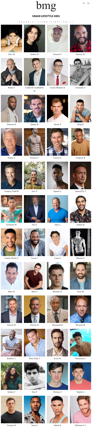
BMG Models (46, 6)
